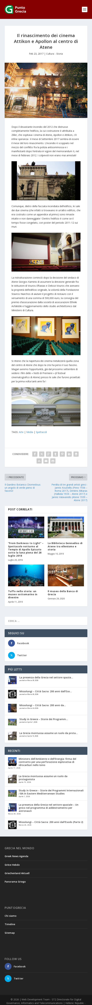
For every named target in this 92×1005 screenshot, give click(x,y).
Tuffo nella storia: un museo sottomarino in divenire (22, 594)
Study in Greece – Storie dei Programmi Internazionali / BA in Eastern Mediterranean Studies (51, 792)
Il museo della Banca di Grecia (63, 593)
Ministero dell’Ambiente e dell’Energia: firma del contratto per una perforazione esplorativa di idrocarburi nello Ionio (47, 762)
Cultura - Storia (54, 53)
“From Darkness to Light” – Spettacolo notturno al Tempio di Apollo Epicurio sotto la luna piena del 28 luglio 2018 (26, 549)
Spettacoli (41, 432)
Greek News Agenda (16, 856)
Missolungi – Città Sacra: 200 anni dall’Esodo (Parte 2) (51, 822)
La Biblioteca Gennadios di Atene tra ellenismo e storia (65, 546)
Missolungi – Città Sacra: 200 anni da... (42, 705)
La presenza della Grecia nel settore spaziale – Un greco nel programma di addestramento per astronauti (48, 807)
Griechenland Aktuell (17, 873)
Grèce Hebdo (12, 864)
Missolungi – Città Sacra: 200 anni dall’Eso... (45, 691)
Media (29, 432)
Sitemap (10, 932)
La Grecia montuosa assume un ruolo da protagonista (43, 778)
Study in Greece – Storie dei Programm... (43, 719)
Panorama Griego (15, 881)
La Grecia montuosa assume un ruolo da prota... (48, 733)
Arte (21, 432)
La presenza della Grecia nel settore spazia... (46, 677)
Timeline (10, 924)
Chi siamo (10, 915)
